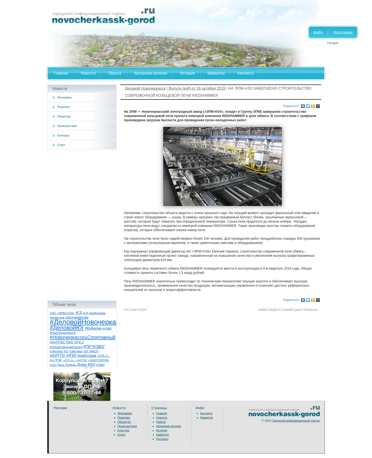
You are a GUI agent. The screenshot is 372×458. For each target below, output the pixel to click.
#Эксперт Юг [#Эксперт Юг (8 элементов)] (59, 351)
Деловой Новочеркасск (145, 88)
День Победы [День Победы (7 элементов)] (67, 365)
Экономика (64, 97)
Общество (64, 116)
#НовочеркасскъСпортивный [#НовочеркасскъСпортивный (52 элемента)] (82, 337)
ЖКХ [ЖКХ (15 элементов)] (91, 365)
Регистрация (343, 32)
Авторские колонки (150, 73)
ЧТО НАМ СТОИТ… (135, 310)
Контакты (245, 73)
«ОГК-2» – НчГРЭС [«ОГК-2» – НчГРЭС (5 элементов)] (75, 360)
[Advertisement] (82, 225)
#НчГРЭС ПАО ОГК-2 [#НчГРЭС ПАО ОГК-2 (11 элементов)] (67, 342)
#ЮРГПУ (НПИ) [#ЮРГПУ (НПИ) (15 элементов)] (63, 356)
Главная (61, 73)
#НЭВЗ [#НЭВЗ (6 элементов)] (107, 328)
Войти (318, 32)
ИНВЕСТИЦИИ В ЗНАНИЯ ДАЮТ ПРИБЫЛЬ (289, 310)
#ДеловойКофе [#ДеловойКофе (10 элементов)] (77, 317)
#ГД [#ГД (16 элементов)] (78, 313)
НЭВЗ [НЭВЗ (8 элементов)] (100, 365)
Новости (88, 73)
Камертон (216, 73)
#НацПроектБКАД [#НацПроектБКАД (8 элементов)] (63, 333)
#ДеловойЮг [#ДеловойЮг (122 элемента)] (67, 327)
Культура (63, 135)
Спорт (61, 145)
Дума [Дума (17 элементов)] (81, 364)
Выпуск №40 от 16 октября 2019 (196, 88)
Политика (63, 107)
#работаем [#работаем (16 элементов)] (86, 356)
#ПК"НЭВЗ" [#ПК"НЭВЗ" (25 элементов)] (94, 346)
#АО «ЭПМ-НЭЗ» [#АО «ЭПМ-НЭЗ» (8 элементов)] (62, 313)
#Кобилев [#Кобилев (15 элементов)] (93, 328)
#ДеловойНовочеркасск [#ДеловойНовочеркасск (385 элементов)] (88, 322)
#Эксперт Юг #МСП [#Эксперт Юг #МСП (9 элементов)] (84, 351)
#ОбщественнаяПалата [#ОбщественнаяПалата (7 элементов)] (66, 347)
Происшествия (67, 126)
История (187, 73)
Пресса (114, 73)
